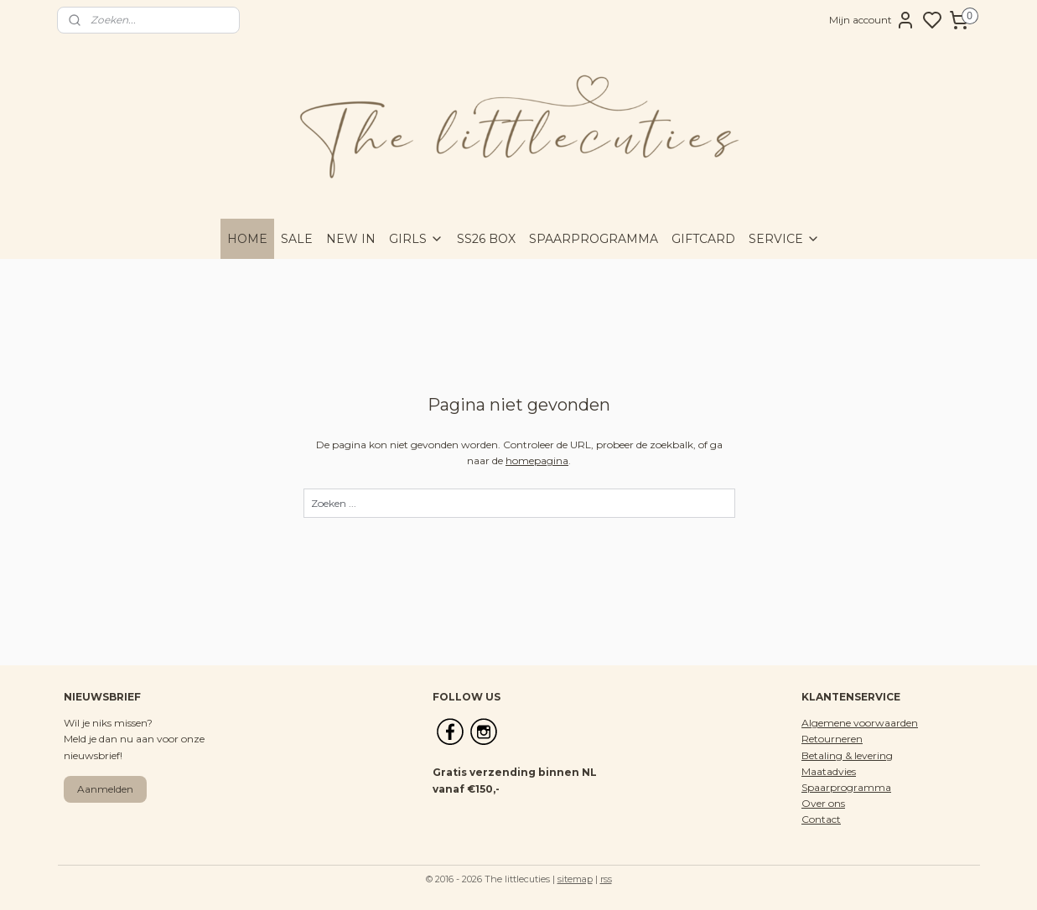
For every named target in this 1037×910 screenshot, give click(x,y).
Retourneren (832, 738)
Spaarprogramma (846, 787)
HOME (247, 238)
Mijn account (872, 20)
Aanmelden (105, 789)
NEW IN (351, 238)
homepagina (537, 460)
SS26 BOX (486, 238)
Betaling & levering (847, 755)
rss (606, 879)
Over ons (823, 803)
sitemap (575, 879)
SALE (297, 238)
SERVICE (784, 238)
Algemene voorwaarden (859, 722)
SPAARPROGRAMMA (593, 238)
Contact (821, 819)
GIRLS (416, 238)
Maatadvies (828, 771)
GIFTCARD (703, 238)
